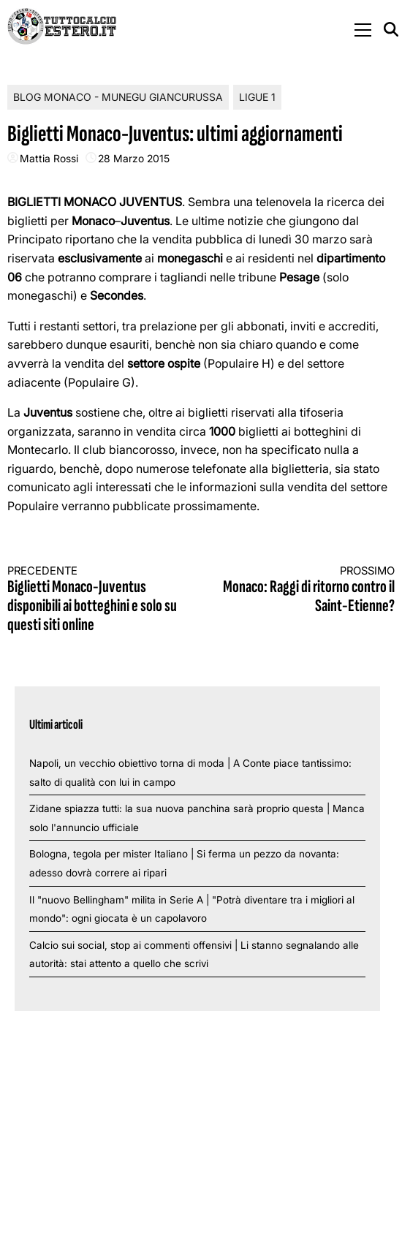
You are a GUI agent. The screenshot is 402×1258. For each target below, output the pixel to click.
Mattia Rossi (49, 158)
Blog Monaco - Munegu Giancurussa (118, 97)
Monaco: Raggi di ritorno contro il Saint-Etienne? (308, 590)
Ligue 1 (257, 97)
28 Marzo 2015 (134, 158)
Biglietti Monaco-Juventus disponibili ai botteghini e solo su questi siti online (94, 599)
